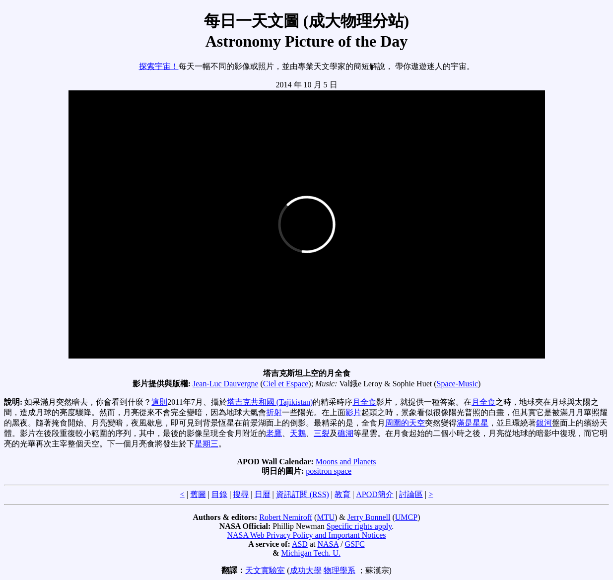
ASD (300, 544)
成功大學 (306, 570)
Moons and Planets (346, 461)
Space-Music (457, 383)
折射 (274, 412)
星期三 (206, 443)
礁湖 (345, 433)
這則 (159, 402)
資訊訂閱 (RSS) (302, 494)
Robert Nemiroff (285, 517)
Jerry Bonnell (369, 517)
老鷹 (274, 433)
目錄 (219, 494)
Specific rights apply (359, 526)
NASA (328, 544)
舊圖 (198, 494)
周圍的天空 (405, 423)
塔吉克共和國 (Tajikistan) (270, 402)
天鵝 (298, 433)
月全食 (364, 402)
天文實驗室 (265, 570)
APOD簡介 (375, 494)
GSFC (355, 544)
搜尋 (241, 494)
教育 (342, 494)
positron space (328, 471)
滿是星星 (472, 423)
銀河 (544, 423)
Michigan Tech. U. (310, 553)
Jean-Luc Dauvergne (226, 383)
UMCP (406, 517)
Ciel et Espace (286, 383)
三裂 (322, 433)
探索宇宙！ (159, 66)
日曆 (263, 494)
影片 (353, 412)
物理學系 (339, 570)
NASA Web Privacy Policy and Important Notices (306, 535)
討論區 (411, 494)
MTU (326, 517)
